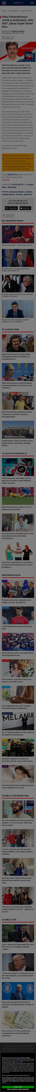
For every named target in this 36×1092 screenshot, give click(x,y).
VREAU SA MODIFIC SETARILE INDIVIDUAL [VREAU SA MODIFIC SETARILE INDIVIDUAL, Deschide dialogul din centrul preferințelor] (18, 1089)
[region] (18, 1072)
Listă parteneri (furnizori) (6, 1083)
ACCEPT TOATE (18, 1087)
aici (17, 1068)
